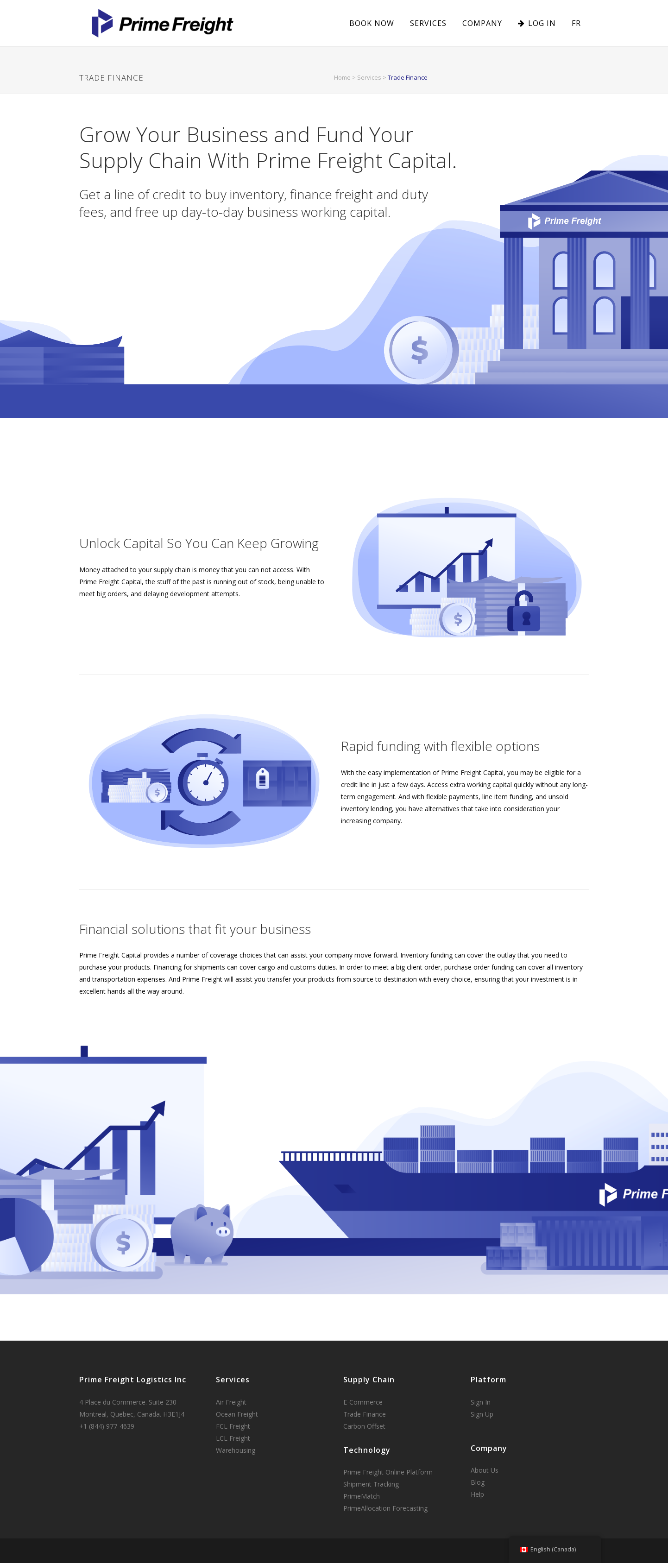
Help (477, 1494)
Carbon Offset (364, 1426)
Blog (478, 1482)
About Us (484, 1470)
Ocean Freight (237, 1414)
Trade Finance (364, 1414)
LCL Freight (233, 1438)
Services (369, 77)
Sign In (481, 1402)
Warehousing (235, 1450)
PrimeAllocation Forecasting (385, 1508)
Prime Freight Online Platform (388, 1472)
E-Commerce (363, 1402)
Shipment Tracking (371, 1484)
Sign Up (482, 1414)
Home (342, 77)
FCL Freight (233, 1426)
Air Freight (231, 1402)
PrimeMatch (361, 1496)
